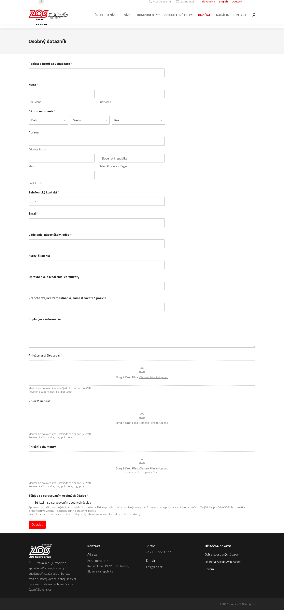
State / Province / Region (113, 166)
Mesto (32, 166)
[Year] (138, 120)
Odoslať (37, 524)
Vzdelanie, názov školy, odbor (50, 234)
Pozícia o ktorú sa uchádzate (50, 64)
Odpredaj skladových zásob (223, 561)
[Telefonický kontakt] (97, 201)
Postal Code (36, 183)
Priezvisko (105, 101)
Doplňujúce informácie (45, 319)
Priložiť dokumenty (42, 447)
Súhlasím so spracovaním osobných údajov (63, 502)
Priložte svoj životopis (45, 355)
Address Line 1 (37, 149)
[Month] (90, 120)
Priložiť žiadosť (39, 401)
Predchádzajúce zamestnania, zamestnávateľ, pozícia (67, 298)
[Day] (48, 120)
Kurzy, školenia (39, 256)
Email (34, 213)
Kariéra (209, 569)
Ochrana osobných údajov (222, 554)
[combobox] (33, 201)
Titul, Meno (35, 101)
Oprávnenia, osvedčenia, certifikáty (54, 277)
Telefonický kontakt (44, 192)
